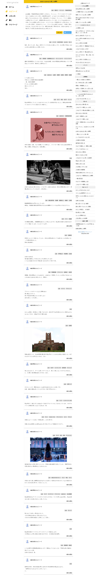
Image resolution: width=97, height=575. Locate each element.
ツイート (67, 32)
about (79, 232)
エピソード (11, 11)
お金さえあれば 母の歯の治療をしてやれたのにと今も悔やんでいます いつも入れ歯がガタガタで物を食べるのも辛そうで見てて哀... (48, 255)
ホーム (9, 7)
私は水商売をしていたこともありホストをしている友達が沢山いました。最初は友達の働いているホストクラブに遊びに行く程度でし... (48, 100)
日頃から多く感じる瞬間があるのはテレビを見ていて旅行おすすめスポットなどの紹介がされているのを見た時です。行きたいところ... (48, 478)
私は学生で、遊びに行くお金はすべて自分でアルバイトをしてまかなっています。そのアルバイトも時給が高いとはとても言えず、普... (48, 401)
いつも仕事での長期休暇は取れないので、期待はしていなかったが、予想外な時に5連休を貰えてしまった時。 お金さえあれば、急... (48, 547)
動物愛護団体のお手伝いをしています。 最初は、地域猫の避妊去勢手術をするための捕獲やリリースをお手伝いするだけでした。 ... (48, 202)
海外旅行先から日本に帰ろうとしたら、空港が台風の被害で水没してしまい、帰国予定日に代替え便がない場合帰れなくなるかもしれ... (48, 449)
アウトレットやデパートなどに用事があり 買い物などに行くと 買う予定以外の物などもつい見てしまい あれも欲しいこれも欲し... (48, 291)
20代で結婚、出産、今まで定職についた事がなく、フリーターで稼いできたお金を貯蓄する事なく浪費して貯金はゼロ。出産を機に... (48, 130)
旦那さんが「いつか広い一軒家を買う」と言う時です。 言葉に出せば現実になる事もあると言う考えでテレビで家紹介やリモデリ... (48, 419)
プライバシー (88, 232)
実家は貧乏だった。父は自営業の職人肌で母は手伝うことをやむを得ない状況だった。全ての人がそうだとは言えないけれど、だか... (48, 339)
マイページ (11, 25)
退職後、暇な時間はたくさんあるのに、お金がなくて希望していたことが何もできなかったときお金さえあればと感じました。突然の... (48, 273)
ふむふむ (59, 32)
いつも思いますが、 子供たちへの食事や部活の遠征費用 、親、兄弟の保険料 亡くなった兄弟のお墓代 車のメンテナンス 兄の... (48, 79)
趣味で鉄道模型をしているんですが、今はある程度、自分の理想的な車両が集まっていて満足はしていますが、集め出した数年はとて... (48, 59)
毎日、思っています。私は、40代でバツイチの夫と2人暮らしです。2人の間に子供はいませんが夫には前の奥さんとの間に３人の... (48, 43)
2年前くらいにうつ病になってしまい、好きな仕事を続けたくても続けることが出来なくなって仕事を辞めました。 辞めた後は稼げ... (48, 237)
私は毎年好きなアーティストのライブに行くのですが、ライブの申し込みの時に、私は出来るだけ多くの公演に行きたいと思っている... (48, 495)
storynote (13, 2)
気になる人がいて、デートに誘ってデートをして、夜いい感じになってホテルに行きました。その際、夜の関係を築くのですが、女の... (48, 368)
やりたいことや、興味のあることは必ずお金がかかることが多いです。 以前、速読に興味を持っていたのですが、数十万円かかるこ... (48, 385)
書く (8, 20)
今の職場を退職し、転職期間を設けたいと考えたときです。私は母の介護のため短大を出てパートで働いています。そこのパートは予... (48, 219)
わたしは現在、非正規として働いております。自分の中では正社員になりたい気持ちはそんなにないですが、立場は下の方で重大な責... (48, 310)
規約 (83, 232)
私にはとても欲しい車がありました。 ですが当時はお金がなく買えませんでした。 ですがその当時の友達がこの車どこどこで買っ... (48, 512)
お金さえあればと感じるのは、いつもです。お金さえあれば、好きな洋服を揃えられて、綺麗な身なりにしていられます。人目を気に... (48, 172)
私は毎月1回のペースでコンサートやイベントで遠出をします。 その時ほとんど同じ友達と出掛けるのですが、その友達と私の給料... (48, 530)
